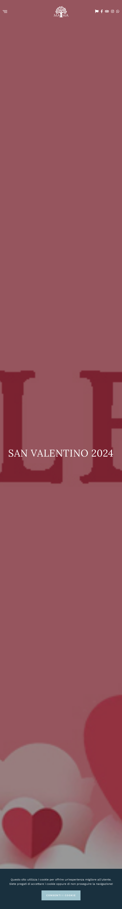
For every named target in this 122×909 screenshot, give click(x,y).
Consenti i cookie (61, 895)
